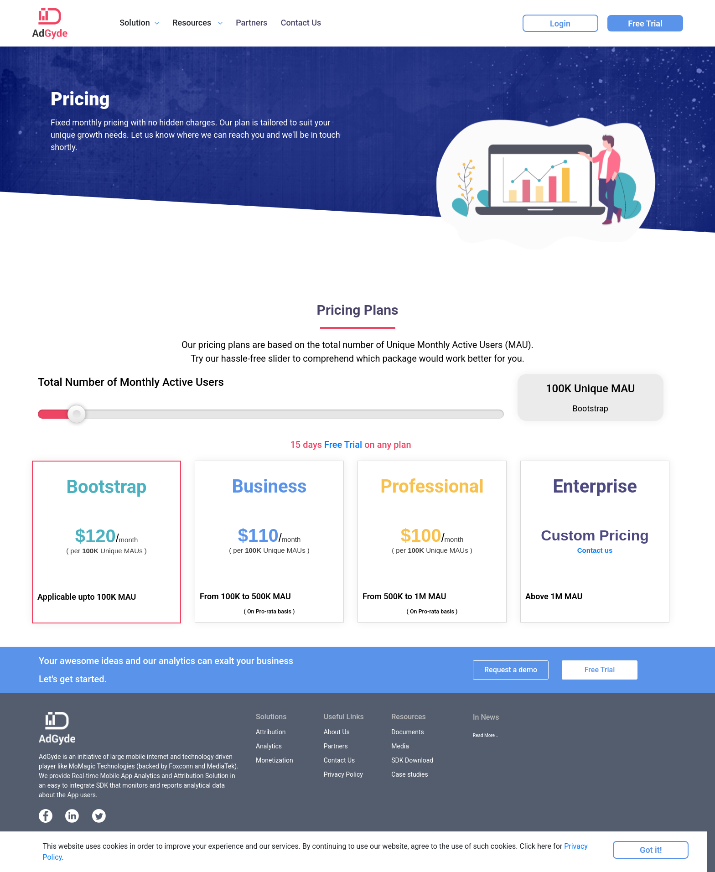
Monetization (274, 760)
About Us (337, 732)
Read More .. (485, 735)
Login (560, 23)
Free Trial (645, 23)
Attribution (271, 732)
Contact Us (301, 22)
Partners (251, 22)
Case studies (409, 774)
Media (400, 746)
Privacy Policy (343, 774)
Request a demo (510, 669)
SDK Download (412, 760)
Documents (407, 732)
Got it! (651, 850)
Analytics (269, 746)
